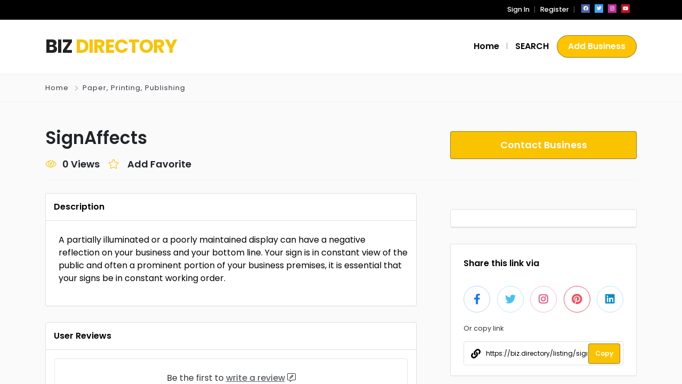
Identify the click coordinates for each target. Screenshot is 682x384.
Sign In (518, 9)
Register (554, 9)
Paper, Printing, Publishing (134, 87)
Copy (604, 353)
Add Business (597, 46)
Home (57, 87)
